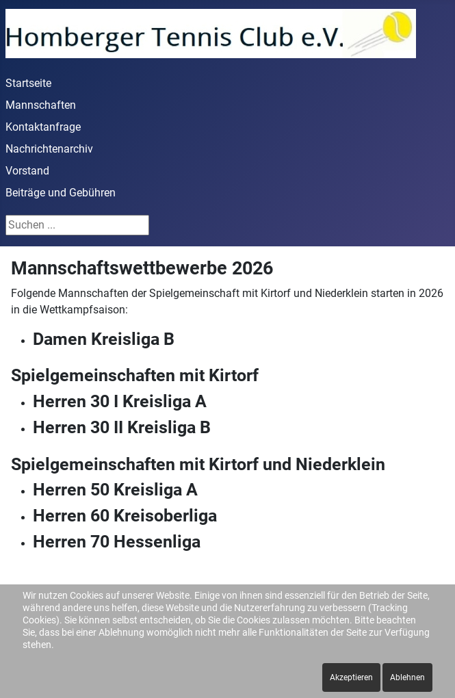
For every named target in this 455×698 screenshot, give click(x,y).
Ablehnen (407, 677)
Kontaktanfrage (43, 126)
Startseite (28, 83)
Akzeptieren (351, 677)
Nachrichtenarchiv (49, 148)
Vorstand (27, 170)
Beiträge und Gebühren (60, 192)
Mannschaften (40, 105)
